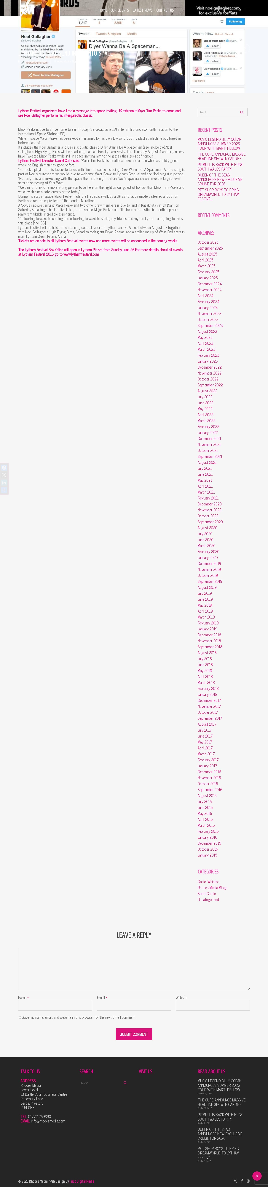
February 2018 (208, 688)
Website (181, 997)
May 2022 (205, 409)
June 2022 (205, 403)
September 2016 (210, 789)
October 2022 (208, 379)
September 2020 (210, 522)
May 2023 (205, 337)
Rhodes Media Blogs (66, 61)
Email (102, 997)
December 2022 (210, 367)
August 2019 (207, 587)
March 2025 (206, 266)
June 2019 (205, 599)
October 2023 (208, 319)
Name (23, 997)
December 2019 (209, 563)
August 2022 (207, 391)
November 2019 (209, 569)
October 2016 (208, 783)
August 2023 (207, 331)
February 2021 (208, 498)
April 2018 (205, 676)
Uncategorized (208, 899)
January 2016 (207, 837)
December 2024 (210, 284)
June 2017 (205, 736)
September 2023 (210, 325)
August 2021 (207, 462)
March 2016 (206, 825)
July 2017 (205, 730)
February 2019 (208, 623)
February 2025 (208, 272)
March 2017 (206, 754)
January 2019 (207, 629)
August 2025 (207, 254)
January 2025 (208, 278)
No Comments (232, 48)
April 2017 (205, 748)
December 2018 (209, 635)
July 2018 (205, 658)
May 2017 (205, 742)
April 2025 (205, 260)
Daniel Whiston (208, 881)
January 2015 (207, 855)
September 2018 (210, 647)
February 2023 (208, 355)
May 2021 (205, 480)
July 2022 (205, 397)
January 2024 (208, 307)
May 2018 (205, 670)
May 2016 (205, 813)
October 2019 (208, 575)
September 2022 (210, 385)
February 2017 (208, 760)
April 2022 (205, 414)
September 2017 (210, 718)
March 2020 (206, 545)
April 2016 (205, 819)
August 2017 (207, 724)
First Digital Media (82, 1181)
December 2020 (210, 504)
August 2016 (207, 795)
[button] (247, 10)
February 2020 (208, 551)
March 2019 (206, 617)
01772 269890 (39, 1116)
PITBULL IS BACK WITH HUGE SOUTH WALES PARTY (220, 166)
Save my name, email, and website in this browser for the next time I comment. (79, 1017)
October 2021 (208, 450)
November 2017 (209, 706)
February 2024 (208, 301)
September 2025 (210, 248)
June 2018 (205, 664)
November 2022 (209, 373)
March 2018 (206, 682)
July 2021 (205, 468)
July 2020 (205, 533)
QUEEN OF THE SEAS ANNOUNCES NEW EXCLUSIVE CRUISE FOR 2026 (220, 179)
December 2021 (209, 438)
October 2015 (208, 849)
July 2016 (205, 801)
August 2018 (207, 652)
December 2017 (209, 700)
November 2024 (210, 289)
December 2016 (209, 772)
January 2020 (208, 557)
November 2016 (209, 777)
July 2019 (205, 593)
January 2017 (207, 766)
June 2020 (205, 539)
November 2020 (209, 510)
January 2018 (207, 694)
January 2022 (208, 432)
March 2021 (206, 492)
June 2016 (205, 807)
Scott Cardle (207, 893)
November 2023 (209, 313)
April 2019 (205, 611)
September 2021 (210, 456)
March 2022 (206, 420)
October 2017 (208, 712)
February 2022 (208, 426)
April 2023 (205, 343)
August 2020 (207, 528)
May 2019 (205, 605)
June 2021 (205, 474)
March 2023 (206, 349)
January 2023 (208, 361)
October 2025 (208, 242)
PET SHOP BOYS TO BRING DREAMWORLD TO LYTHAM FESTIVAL (218, 194)
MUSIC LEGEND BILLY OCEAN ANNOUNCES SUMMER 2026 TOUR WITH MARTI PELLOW (219, 143)
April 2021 (205, 486)
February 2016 (208, 831)
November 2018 (209, 641)
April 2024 (205, 295)
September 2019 (210, 581)
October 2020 (208, 516)
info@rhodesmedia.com (48, 1121)
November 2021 (209, 444)
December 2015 (209, 843)
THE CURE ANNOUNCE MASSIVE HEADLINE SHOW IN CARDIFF (222, 156)
